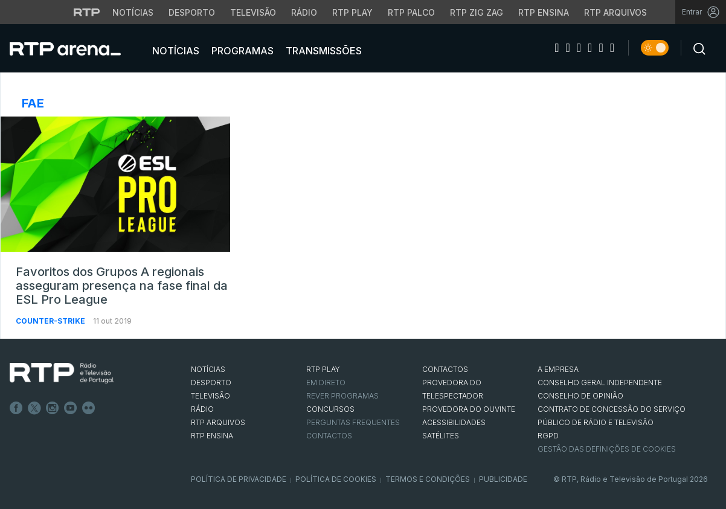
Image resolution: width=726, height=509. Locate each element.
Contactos (329, 435)
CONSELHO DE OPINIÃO (580, 395)
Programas (241, 51)
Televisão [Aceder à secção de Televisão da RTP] (253, 12)
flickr (88, 408)
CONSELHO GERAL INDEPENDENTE (600, 382)
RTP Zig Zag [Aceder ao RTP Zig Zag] (476, 12)
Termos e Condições (427, 479)
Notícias (174, 51)
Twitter (34, 408)
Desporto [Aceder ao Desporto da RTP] (192, 12)
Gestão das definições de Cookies (607, 448)
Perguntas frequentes (353, 422)
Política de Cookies (335, 479)
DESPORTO (211, 382)
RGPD (548, 435)
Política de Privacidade (238, 479)
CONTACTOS (445, 369)
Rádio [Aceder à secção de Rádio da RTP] (304, 12)
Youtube (70, 408)
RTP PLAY (323, 369)
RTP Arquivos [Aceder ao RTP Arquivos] (615, 12)
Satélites (440, 435)
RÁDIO (202, 409)
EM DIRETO (325, 382)
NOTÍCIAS (208, 369)
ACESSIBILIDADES (454, 422)
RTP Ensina (212, 435)
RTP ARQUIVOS (218, 422)
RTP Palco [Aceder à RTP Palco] (411, 12)
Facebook (16, 408)
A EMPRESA (558, 369)
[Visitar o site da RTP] (87, 12)
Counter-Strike (51, 320)
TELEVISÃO (210, 395)
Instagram (52, 408)
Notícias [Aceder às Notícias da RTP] (132, 12)
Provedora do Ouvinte (468, 409)
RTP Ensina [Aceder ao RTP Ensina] (543, 12)
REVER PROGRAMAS (342, 395)
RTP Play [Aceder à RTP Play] (352, 12)
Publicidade (503, 479)
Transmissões (322, 51)
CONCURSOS (330, 409)
